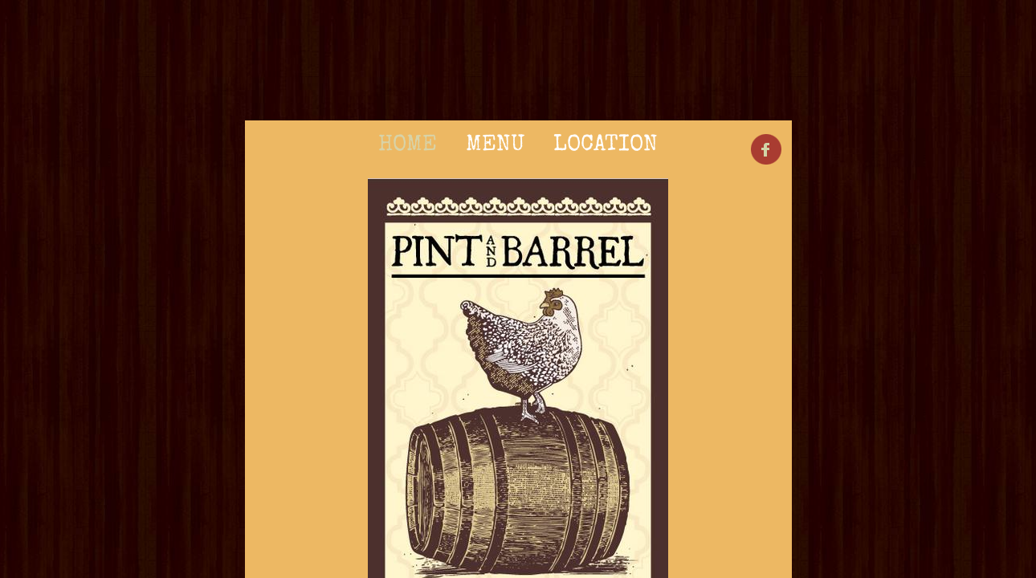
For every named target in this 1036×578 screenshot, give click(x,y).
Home (407, 145)
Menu (495, 145)
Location (605, 145)
